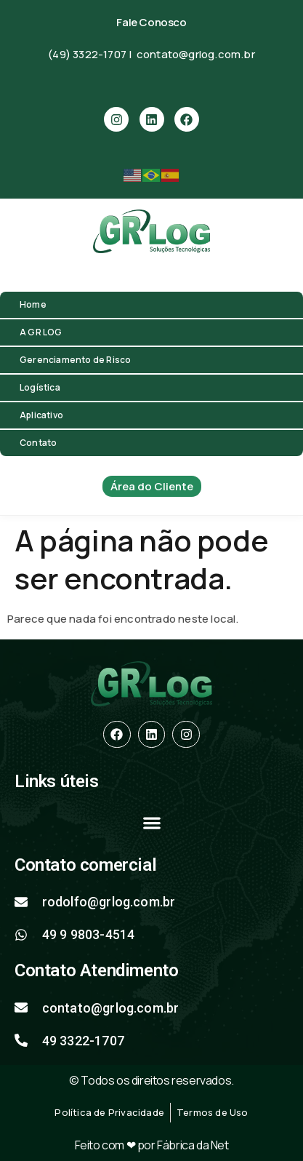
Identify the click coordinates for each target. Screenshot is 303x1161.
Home (33, 304)
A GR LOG (41, 332)
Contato (38, 442)
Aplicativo (41, 415)
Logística (40, 387)
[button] (151, 823)
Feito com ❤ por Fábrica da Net (152, 1145)
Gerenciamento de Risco (75, 360)
